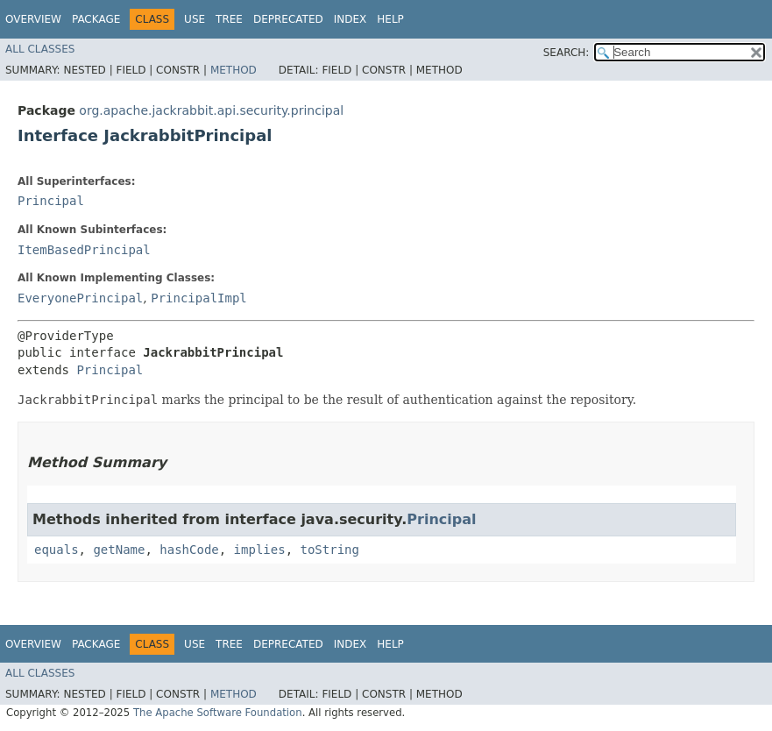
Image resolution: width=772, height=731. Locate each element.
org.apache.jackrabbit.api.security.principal (211, 110)
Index (350, 19)
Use (194, 19)
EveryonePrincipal (80, 298)
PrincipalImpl (199, 298)
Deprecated (288, 19)
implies (260, 550)
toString (329, 550)
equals (56, 550)
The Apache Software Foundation (217, 712)
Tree (229, 19)
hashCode (188, 550)
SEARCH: (566, 52)
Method (233, 70)
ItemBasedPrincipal (84, 250)
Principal (51, 201)
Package (96, 19)
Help (390, 19)
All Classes (39, 49)
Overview (33, 19)
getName (119, 550)
